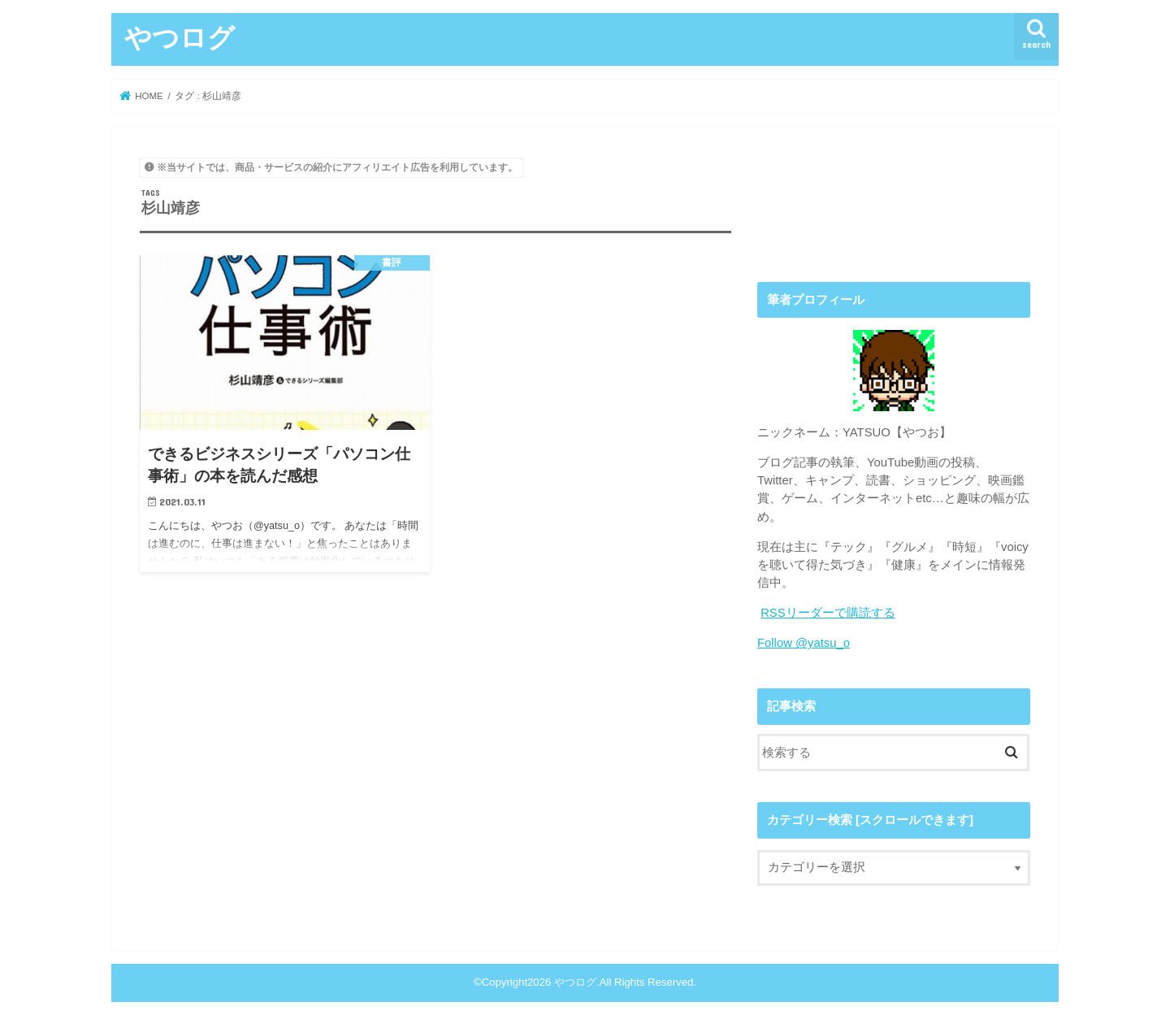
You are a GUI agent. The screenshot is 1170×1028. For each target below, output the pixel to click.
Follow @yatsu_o (803, 642)
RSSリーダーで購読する (827, 612)
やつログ (179, 37)
